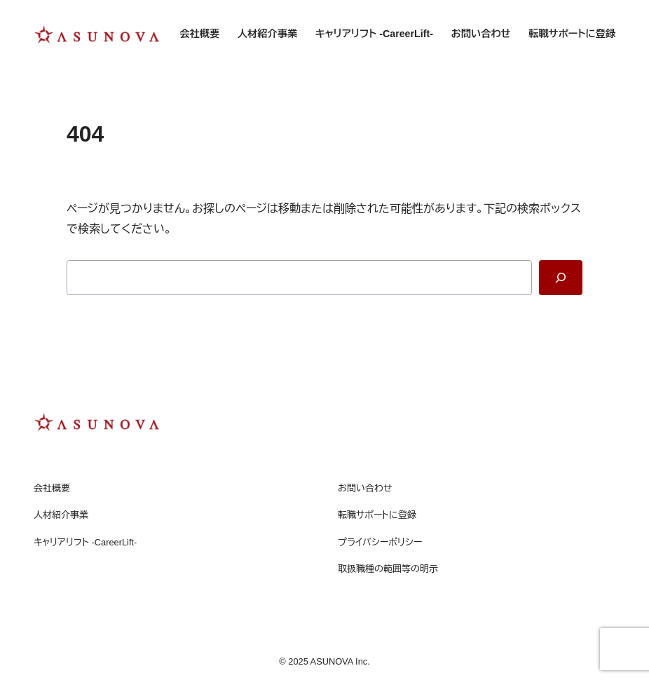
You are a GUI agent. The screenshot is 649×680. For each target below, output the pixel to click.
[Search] (560, 277)
